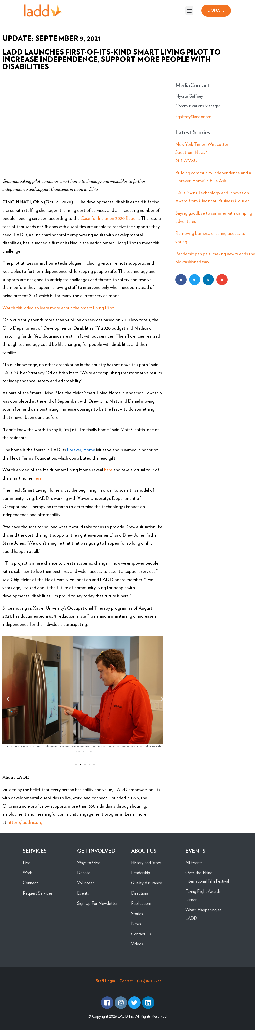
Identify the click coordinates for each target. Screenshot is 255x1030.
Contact (126, 981)
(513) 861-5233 (149, 981)
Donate (83, 872)
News (136, 923)
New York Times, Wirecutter (201, 144)
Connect (30, 882)
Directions (140, 893)
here (108, 470)
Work (27, 872)
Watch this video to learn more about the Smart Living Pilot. (58, 308)
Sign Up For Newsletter (97, 903)
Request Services (37, 893)
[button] (189, 10)
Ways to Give (88, 862)
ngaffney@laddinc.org (193, 116)
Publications (141, 903)
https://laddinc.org (25, 822)
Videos (137, 943)
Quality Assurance (146, 882)
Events (83, 893)
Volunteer (85, 882)
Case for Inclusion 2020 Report (110, 218)
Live (26, 862)
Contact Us (141, 933)
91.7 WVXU (186, 160)
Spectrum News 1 (191, 152)
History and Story (146, 862)
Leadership (140, 872)
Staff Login (105, 981)
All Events (193, 862)
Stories (137, 913)
